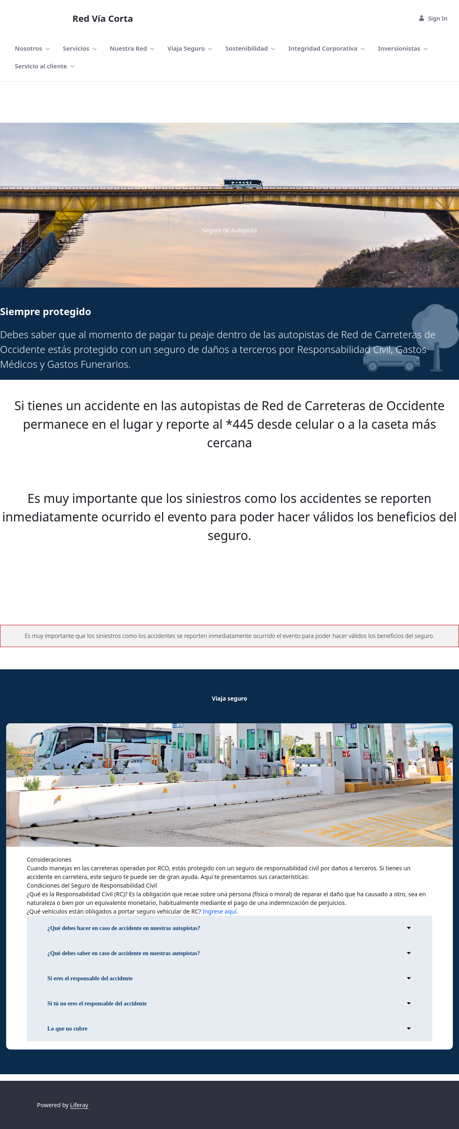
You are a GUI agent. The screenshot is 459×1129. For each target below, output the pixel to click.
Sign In (432, 18)
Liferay (79, 1105)
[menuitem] (32, 48)
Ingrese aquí (219, 911)
